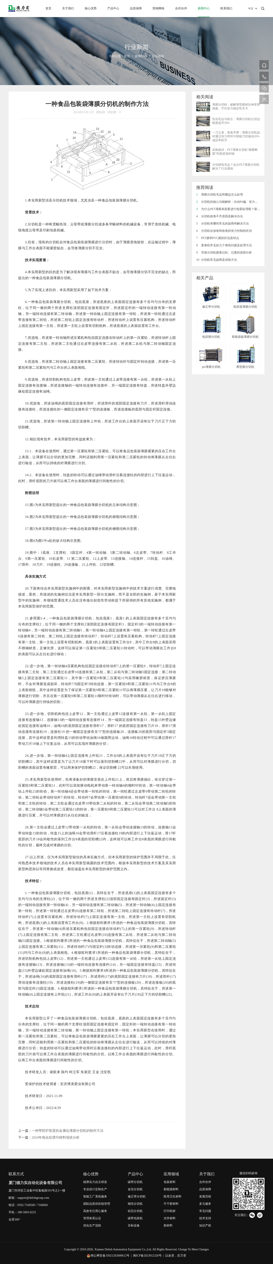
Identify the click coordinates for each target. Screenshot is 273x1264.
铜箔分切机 (135, 1203)
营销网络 (158, 8)
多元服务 (205, 1203)
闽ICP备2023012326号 (147, 1255)
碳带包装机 (135, 1218)
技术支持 (205, 1218)
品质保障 (136, 8)
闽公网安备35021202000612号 (110, 1255)
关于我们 (68, 8)
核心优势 (91, 8)
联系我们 (226, 8)
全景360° (14, 1219)
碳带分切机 (135, 1182)
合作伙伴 (181, 8)
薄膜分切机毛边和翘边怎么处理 (219, 194)
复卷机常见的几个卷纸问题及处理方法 (224, 245)
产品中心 (113, 8)
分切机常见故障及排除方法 (216, 259)
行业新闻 (158, 56)
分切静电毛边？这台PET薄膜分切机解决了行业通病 (235, 166)
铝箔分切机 (135, 1211)
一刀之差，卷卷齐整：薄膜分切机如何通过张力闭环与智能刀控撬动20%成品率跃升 (236, 136)
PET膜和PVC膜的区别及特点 (217, 238)
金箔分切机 (135, 1189)
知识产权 (205, 1225)
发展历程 (205, 1196)
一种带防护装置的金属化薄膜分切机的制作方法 (67, 1130)
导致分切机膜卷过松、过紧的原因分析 (224, 252)
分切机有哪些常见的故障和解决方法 (222, 223)
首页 (48, 8)
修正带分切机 (137, 1196)
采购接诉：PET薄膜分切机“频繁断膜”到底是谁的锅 (235, 151)
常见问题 (205, 1211)
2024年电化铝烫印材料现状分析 (56, 1137)
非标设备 (134, 1225)
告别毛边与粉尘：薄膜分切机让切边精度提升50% (236, 121)
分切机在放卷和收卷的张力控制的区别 (224, 230)
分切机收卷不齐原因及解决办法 (219, 216)
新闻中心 (204, 8)
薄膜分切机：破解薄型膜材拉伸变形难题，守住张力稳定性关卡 (236, 106)
